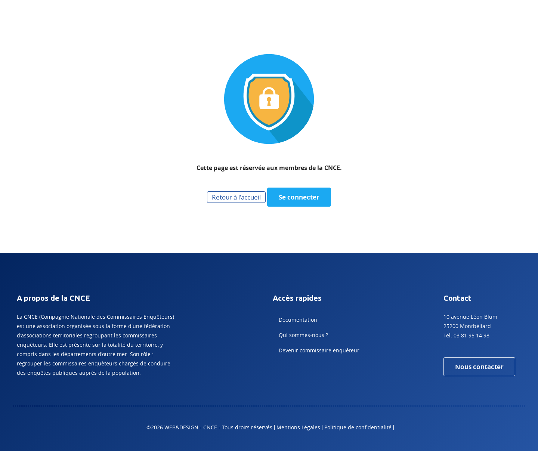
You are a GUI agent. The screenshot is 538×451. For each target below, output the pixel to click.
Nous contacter (479, 366)
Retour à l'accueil (236, 197)
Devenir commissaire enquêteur (319, 350)
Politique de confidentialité (358, 427)
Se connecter (299, 197)
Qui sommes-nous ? (303, 335)
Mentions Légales (298, 427)
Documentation (298, 319)
